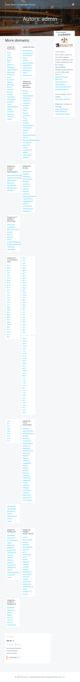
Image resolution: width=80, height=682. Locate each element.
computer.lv (11, 227)
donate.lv (26, 181)
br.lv (8, 288)
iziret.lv (25, 120)
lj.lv (24, 327)
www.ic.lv (58, 75)
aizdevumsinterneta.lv (15, 178)
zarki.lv (9, 519)
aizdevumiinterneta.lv (15, 175)
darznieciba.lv (27, 179)
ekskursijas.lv (27, 540)
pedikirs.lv (10, 545)
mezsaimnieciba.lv (29, 135)
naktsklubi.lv (27, 572)
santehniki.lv (11, 553)
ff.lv (8, 337)
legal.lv (9, 615)
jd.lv (24, 307)
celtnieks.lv (26, 98)
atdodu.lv (10, 65)
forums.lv (10, 80)
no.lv (24, 356)
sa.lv (24, 395)
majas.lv (25, 130)
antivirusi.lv (11, 225)
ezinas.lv (26, 189)
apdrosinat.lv (11, 180)
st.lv (24, 405)
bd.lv (8, 280)
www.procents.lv (61, 82)
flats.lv (25, 110)
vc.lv (8, 424)
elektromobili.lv (28, 63)
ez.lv (8, 332)
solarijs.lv (10, 562)
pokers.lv (26, 577)
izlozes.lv (26, 550)
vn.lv (8, 433)
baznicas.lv (11, 72)
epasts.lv (10, 237)
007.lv (9, 52)
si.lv (24, 398)
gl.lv (24, 275)
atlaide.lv (26, 428)
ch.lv (8, 295)
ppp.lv (25, 370)
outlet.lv (25, 468)
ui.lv (8, 421)
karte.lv (9, 87)
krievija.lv (10, 89)
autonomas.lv (27, 55)
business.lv (27, 176)
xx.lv (8, 438)
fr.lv (24, 263)
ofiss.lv (25, 147)
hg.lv (24, 288)
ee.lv (8, 322)
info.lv (9, 239)
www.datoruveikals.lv (62, 99)
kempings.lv (27, 554)
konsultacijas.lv (12, 540)
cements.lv (26, 103)
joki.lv (25, 552)
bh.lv (8, 283)
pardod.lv (26, 470)
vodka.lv (10, 514)
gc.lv (24, 273)
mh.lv (24, 341)
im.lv (24, 302)
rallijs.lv (25, 579)
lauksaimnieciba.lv (29, 196)
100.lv (9, 55)
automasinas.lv (28, 53)
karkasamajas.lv (28, 125)
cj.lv (8, 297)
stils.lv (25, 589)
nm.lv (24, 353)
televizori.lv (27, 495)
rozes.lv (25, 483)
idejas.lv (10, 82)
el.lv (8, 329)
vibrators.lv (11, 511)
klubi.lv (25, 559)
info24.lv (26, 191)
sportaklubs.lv (28, 587)
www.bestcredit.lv (61, 77)
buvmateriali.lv (28, 96)
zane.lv (9, 119)
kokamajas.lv (27, 128)
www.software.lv (61, 112)
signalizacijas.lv (12, 107)
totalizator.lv (27, 591)
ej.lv (8, 327)
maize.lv (25, 458)
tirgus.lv (25, 204)
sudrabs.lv (26, 493)
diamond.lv (26, 448)
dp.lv (8, 315)
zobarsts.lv (11, 575)
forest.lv (26, 113)
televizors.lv (27, 498)
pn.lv (24, 368)
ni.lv (24, 351)
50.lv (8, 62)
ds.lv (8, 317)
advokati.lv (11, 608)
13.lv (63, 677)
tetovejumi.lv (11, 565)
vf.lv (8, 426)
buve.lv (25, 93)
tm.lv (24, 410)
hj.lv (24, 290)
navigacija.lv (27, 463)
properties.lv (27, 150)
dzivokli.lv (26, 106)
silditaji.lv (26, 488)
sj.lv (24, 400)
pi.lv (24, 366)
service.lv (10, 555)
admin (10, 644)
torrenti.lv (10, 112)
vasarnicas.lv (27, 155)
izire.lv (25, 118)
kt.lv (24, 322)
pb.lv (24, 361)
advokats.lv (11, 610)
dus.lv (9, 77)
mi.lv (24, 343)
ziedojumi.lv (27, 211)
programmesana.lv (14, 244)
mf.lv (24, 338)
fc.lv (8, 334)
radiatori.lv (26, 480)
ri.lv (24, 385)
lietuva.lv (10, 92)
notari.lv (10, 620)
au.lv (8, 278)
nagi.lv (9, 543)
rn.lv (24, 393)
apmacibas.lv (27, 172)
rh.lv (24, 383)
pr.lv (24, 373)
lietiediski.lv (27, 70)
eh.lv (8, 325)
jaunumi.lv (26, 194)
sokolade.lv (27, 490)
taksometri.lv (27, 75)
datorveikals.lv (28, 443)
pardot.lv (26, 473)
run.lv (9, 104)
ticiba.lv (9, 109)
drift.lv (25, 58)
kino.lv (25, 557)
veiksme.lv (10, 114)
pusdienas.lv (11, 550)
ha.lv (24, 283)
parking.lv (26, 475)
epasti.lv (10, 234)
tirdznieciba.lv (28, 500)
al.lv (8, 273)
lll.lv (24, 332)
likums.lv (10, 617)
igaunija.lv (10, 85)
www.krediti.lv (60, 84)
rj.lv (24, 388)
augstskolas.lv (12, 70)
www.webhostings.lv (62, 114)
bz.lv (8, 290)
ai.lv (8, 270)
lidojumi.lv (26, 562)
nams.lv (25, 138)
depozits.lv (11, 183)
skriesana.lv (27, 584)
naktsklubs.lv (27, 574)
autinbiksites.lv (28, 431)
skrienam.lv (27, 582)
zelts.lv (9, 521)
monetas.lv (11, 97)
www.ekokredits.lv (61, 89)
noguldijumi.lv (28, 199)
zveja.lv (25, 594)
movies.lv (26, 567)
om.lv (24, 358)
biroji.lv (25, 91)
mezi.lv (25, 133)
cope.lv (25, 537)
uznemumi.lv (27, 206)
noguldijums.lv (28, 201)
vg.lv (8, 429)
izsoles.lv (26, 123)
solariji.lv (10, 560)
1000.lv (9, 57)
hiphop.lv (26, 545)
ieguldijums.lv (12, 188)
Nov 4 (18, 644)
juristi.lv (10, 612)
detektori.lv (27, 446)
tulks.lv (9, 570)
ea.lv (8, 320)
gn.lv (24, 278)
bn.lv (8, 285)
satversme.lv (11, 625)
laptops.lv (26, 456)
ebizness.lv (26, 186)
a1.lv (8, 265)
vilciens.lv (10, 117)
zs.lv (8, 441)
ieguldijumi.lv (11, 185)
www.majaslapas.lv (61, 109)
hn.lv (24, 295)
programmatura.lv (13, 242)
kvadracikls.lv (27, 68)
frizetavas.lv (11, 538)
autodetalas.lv (28, 51)
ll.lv (24, 330)
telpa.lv (25, 152)
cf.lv (8, 293)
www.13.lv (58, 79)
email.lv (9, 232)
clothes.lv (26, 438)
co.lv (8, 302)
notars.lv (10, 622)
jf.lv (24, 310)
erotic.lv (25, 542)
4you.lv (9, 60)
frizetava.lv (11, 535)
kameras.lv (26, 453)
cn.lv (8, 300)
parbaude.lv (11, 99)
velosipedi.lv (11, 506)
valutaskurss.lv (28, 209)
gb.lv (24, 270)
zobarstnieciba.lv (13, 572)
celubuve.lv (27, 101)
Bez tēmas (10, 637)
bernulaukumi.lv (28, 433)
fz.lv (24, 265)
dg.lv (8, 307)
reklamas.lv (11, 247)
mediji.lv (10, 94)
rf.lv (24, 380)
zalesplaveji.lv (12, 516)
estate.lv (26, 108)
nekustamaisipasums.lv (31, 140)
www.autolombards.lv (63, 87)
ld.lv (24, 325)
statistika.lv (11, 249)
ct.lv (8, 305)
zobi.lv (9, 577)
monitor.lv (26, 461)
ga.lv (24, 268)
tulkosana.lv (11, 567)
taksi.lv (25, 73)
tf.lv (24, 407)
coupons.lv (11, 75)
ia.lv (24, 298)
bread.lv (25, 436)
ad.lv (8, 268)
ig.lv (24, 300)
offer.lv (25, 465)
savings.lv (10, 190)
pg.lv (24, 363)
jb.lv (24, 305)
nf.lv (24, 348)
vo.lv (8, 436)
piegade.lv (10, 548)
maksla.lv (26, 564)
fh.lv (24, 258)
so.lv (24, 403)
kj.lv (24, 320)
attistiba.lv (10, 67)
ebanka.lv (26, 184)
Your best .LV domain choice (20, 4)
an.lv (8, 275)
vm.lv (9, 431)
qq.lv (24, 375)
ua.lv (24, 412)
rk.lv (24, 390)
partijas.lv (10, 102)
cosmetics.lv (27, 441)
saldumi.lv (26, 485)
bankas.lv (26, 174)
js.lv (24, 317)
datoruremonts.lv (13, 230)
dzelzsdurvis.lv (28, 451)
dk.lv (8, 310)
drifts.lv (25, 60)
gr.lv (24, 280)
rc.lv (24, 378)
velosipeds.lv (11, 509)
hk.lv (24, 293)
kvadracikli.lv (27, 65)
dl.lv (8, 312)
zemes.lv (26, 157)
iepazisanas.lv (28, 547)
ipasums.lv (26, 115)
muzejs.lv (26, 569)
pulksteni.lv (27, 478)
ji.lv (24, 312)
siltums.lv (10, 557)
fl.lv (24, 261)
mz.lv (24, 346)
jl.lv (24, 315)
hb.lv (24, 285)
